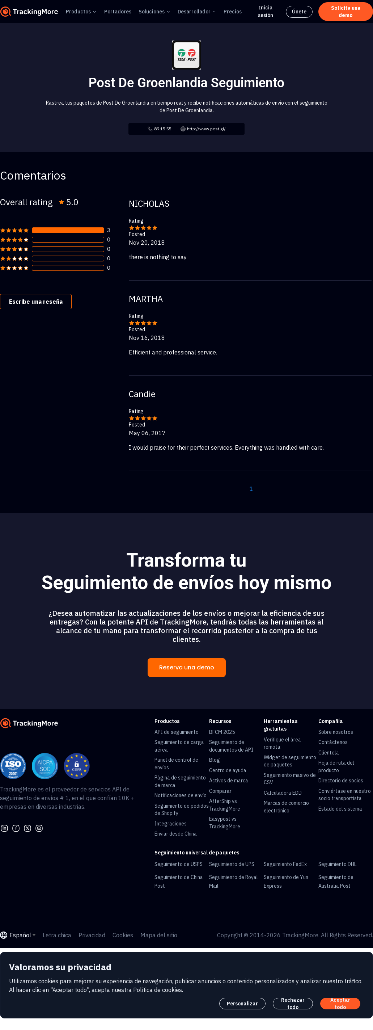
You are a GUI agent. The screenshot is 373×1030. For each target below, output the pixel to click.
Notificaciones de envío (180, 795)
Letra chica (57, 935)
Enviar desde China (175, 834)
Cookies (123, 935)
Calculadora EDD (283, 793)
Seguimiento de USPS (178, 864)
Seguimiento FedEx (285, 864)
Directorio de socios (340, 780)
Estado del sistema (340, 809)
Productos (78, 11)
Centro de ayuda (227, 770)
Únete (299, 11)
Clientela (328, 752)
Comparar (220, 791)
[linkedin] (4, 827)
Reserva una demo (186, 667)
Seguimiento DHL (337, 864)
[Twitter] (27, 827)
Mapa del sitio (158, 935)
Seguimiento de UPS (231, 864)
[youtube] (39, 827)
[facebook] (16, 827)
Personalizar (242, 1003)
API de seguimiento (176, 732)
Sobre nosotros (335, 732)
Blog (214, 760)
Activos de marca (228, 780)
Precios (233, 11)
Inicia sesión (265, 11)
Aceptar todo (340, 1003)
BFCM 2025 (222, 732)
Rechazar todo (293, 1003)
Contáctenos (333, 742)
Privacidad (92, 935)
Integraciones (170, 823)
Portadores (117, 11)
